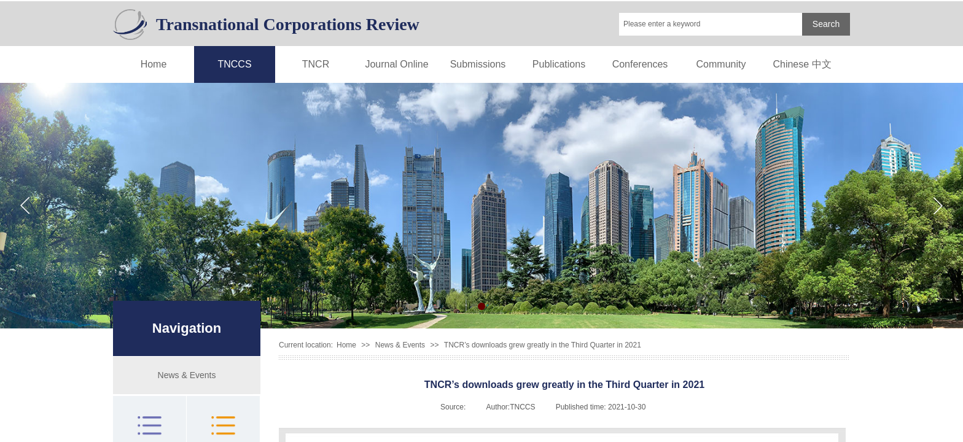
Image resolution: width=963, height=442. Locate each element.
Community (721, 64)
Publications (558, 64)
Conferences (640, 64)
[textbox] (710, 24)
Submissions (478, 64)
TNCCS (234, 64)
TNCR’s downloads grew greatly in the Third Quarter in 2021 (542, 345)
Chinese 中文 (802, 64)
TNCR (315, 64)
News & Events (400, 345)
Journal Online (396, 64)
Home (154, 64)
